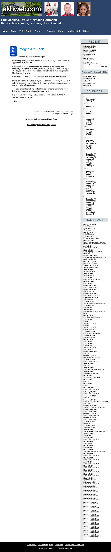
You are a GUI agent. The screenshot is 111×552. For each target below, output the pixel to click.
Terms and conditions (74, 545)
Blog (13, 31)
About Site (32, 545)
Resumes (59, 545)
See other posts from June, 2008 (41, 125)
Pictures (39, 31)
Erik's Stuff (25, 31)
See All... (104, 66)
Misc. (86, 31)
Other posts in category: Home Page (41, 119)
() (90, 99)
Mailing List (74, 31)
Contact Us (43, 545)
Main (4, 31)
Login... (7, 36)
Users (61, 31)
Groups (51, 31)
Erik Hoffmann (65, 548)
